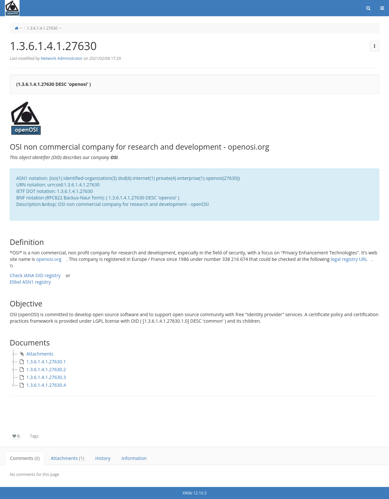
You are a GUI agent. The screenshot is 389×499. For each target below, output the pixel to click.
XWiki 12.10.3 (194, 493)
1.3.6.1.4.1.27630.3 (42, 377)
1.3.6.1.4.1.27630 (42, 28)
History (102, 458)
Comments (25, 458)
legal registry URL (349, 259)
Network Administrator (61, 58)
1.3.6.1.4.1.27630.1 (42, 362)
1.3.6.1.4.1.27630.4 (42, 385)
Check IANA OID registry (35, 275)
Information (134, 458)
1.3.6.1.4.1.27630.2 (42, 369)
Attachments (35, 354)
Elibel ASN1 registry (30, 282)
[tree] (194, 369)
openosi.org (48, 259)
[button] (374, 46)
